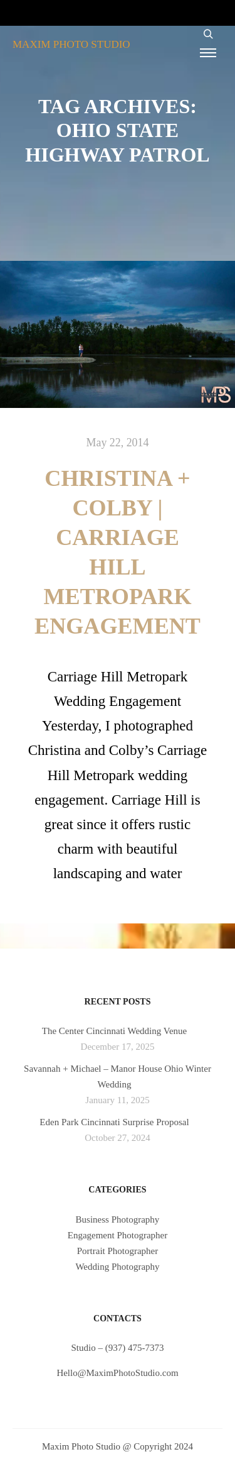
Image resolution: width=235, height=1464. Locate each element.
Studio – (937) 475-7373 (117, 1348)
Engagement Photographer (118, 1235)
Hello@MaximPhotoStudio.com (117, 1373)
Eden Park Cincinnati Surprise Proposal (114, 1122)
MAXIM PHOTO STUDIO (71, 44)
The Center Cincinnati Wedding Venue (114, 1031)
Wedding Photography (117, 1267)
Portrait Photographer (118, 1251)
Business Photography (118, 1219)
